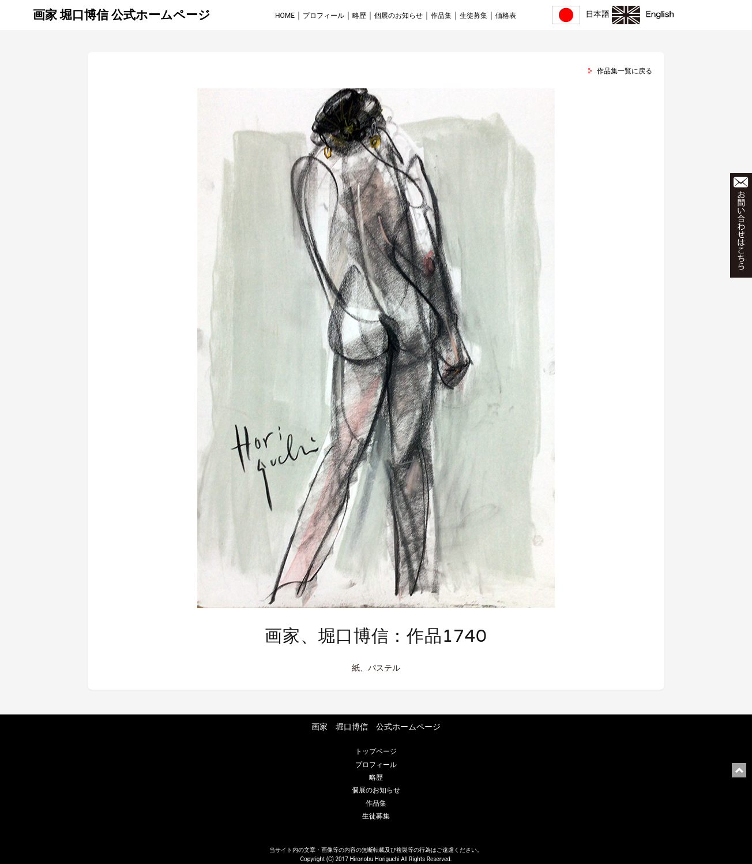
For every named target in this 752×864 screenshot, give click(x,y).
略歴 (359, 16)
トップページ (376, 751)
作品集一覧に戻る (624, 71)
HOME (285, 16)
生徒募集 (473, 16)
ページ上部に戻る (739, 770)
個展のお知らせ (398, 16)
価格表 (505, 16)
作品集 (441, 16)
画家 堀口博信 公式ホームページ (121, 15)
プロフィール (323, 16)
